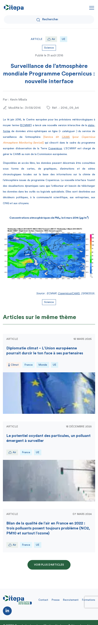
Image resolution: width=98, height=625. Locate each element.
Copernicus (55, 148)
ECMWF (26, 125)
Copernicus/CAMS (69, 293)
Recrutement (71, 600)
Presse (56, 600)
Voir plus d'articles (49, 564)
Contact (43, 600)
